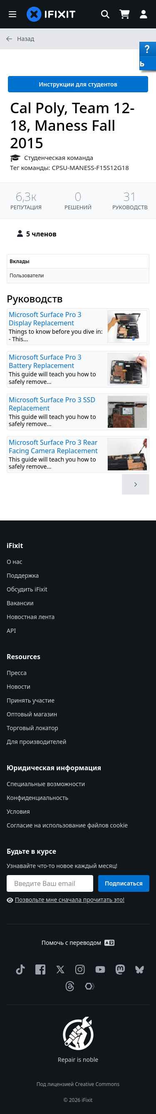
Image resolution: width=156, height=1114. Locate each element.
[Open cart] (124, 14)
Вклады (20, 261)
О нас (14, 562)
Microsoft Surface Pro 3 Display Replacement (45, 318)
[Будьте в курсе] (50, 883)
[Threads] (68, 986)
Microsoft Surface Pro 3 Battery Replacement (45, 361)
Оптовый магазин (32, 714)
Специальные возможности (46, 784)
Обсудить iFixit (27, 589)
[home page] (51, 14)
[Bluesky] (138, 969)
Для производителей (36, 742)
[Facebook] (38, 969)
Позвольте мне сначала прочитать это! (65, 899)
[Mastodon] (118, 969)
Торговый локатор (32, 728)
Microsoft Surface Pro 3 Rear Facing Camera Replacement (53, 446)
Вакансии (20, 603)
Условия (18, 811)
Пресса (17, 673)
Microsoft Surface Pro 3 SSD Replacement (52, 404)
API (11, 630)
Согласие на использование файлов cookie (67, 825)
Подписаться (124, 883)
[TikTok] (18, 969)
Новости (18, 686)
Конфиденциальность (37, 798)
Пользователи (27, 275)
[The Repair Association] (88, 986)
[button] (12, 14)
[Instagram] (78, 969)
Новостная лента (30, 617)
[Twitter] (58, 969)
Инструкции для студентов (78, 84)
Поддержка (23, 575)
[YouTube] (98, 969)
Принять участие (30, 700)
